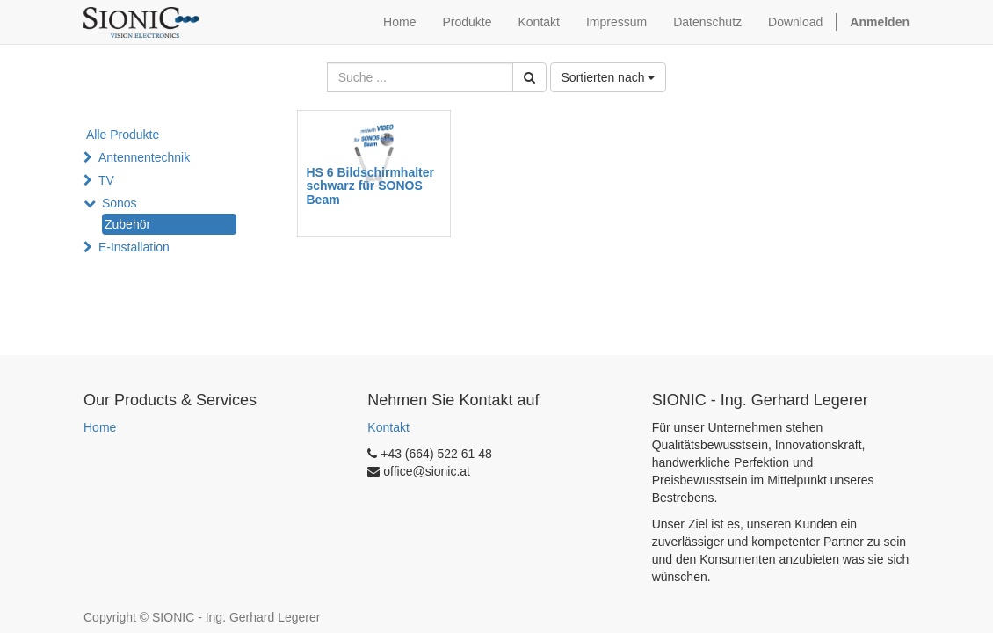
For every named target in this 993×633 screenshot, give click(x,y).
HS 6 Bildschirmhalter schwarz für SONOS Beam (371, 186)
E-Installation (134, 247)
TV (106, 180)
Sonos (119, 203)
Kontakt (388, 427)
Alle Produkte (122, 134)
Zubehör (127, 224)
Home (99, 427)
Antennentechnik (144, 157)
